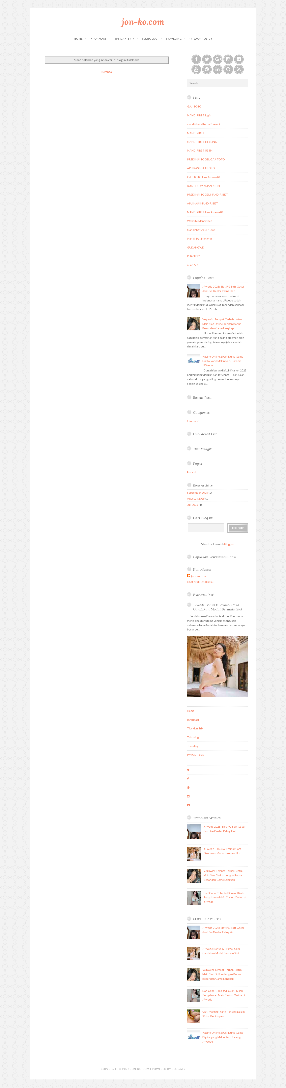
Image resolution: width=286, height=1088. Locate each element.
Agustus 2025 (196, 498)
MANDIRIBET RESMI (200, 150)
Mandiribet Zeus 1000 (200, 229)
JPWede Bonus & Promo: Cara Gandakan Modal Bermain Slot (217, 607)
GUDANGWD (195, 247)
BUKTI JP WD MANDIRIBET (205, 185)
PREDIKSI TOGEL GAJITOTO (206, 159)
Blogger (229, 544)
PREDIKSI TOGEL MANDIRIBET (207, 194)
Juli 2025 (192, 504)
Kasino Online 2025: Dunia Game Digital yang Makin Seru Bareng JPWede (222, 361)
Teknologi (149, 38)
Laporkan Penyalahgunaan (214, 557)
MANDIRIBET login (199, 115)
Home (78, 38)
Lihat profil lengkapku (200, 581)
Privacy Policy (200, 38)
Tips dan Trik (123, 38)
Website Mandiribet (199, 221)
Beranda (106, 71)
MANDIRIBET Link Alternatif (205, 212)
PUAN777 (193, 256)
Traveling (173, 38)
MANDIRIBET (196, 133)
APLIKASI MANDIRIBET (202, 203)
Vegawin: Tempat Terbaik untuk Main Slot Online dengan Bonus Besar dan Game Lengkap (222, 324)
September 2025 (197, 492)
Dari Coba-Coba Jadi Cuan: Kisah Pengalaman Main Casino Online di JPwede (225, 897)
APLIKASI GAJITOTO (201, 168)
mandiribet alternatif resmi (203, 124)
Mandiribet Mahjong (199, 238)
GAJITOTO (194, 106)
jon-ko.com (143, 21)
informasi (192, 421)
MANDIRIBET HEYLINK (202, 141)
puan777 (192, 265)
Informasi (98, 38)
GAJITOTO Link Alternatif (203, 177)
